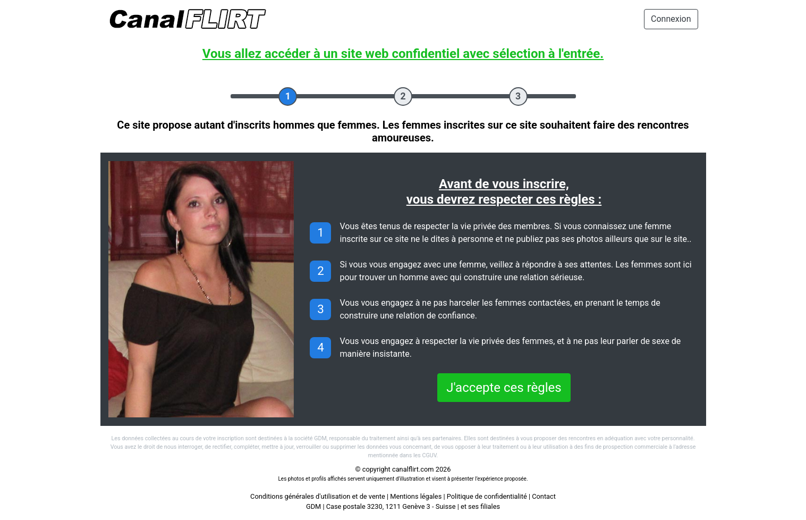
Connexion (671, 19)
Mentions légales (416, 496)
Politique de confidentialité (487, 496)
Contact (544, 496)
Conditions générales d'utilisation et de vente (317, 496)
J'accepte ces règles (503, 387)
